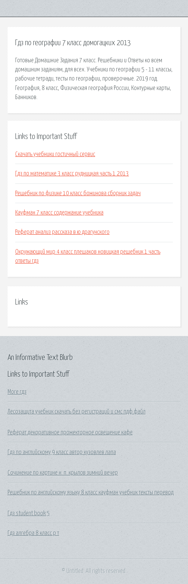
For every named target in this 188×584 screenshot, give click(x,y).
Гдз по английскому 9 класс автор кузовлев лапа (62, 452)
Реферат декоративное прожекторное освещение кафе (70, 432)
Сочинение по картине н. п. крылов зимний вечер (63, 473)
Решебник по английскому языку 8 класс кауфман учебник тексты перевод (91, 492)
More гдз (17, 392)
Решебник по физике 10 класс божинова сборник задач (78, 193)
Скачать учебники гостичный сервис (55, 154)
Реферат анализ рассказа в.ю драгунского (62, 232)
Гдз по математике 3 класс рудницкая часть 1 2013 (72, 173)
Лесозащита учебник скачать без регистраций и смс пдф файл (77, 412)
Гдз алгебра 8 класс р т (33, 533)
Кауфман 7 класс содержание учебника (59, 213)
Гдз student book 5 (29, 513)
